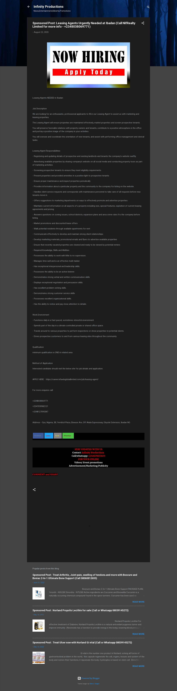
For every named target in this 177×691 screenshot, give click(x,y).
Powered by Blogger (89, 678)
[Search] (148, 7)
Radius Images (94, 684)
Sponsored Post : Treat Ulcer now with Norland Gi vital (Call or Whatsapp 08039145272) (82, 642)
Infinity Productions (48, 7)
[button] (143, 23)
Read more (138, 602)
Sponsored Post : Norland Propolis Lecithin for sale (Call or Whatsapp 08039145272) (80, 610)
